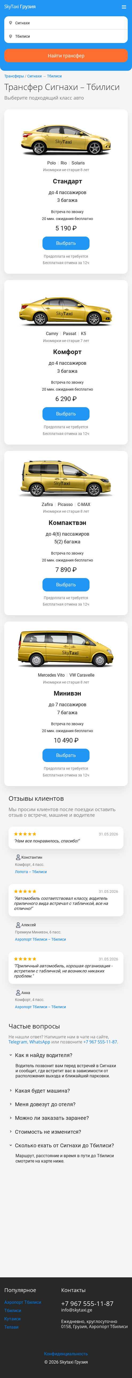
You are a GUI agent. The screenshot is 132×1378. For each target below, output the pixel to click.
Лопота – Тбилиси (31, 872)
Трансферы (14, 76)
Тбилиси (54, 76)
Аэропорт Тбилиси (22, 1302)
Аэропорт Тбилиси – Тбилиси (40, 939)
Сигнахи (34, 76)
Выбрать (66, 243)
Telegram (18, 1042)
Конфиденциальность (66, 1353)
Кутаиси (12, 1318)
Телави (11, 1327)
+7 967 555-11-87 (100, 1042)
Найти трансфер (66, 55)
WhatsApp (39, 1042)
